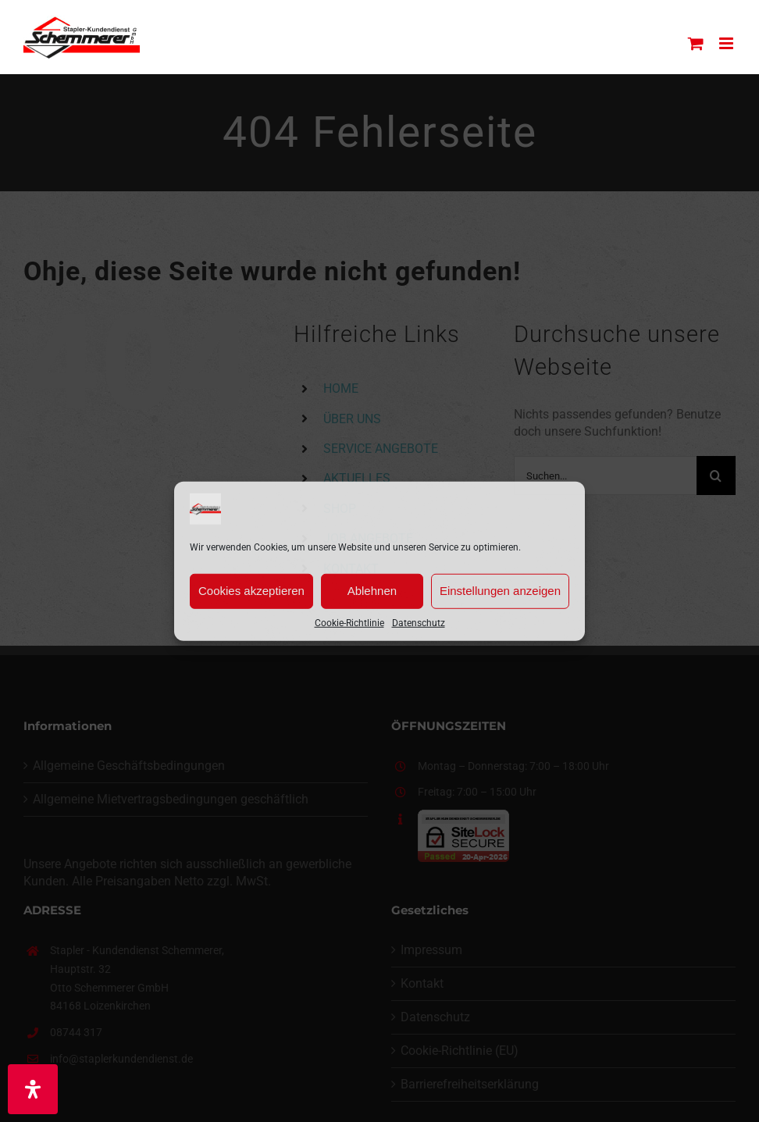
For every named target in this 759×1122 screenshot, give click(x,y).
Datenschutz (418, 622)
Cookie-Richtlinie (349, 622)
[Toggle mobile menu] (727, 43)
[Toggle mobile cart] (696, 43)
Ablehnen (372, 590)
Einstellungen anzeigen (500, 590)
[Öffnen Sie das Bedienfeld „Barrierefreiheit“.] (33, 1089)
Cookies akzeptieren (251, 590)
